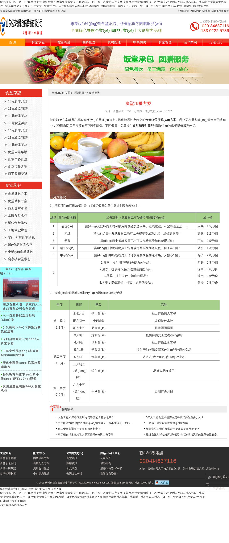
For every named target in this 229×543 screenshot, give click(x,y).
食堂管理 (165, 42)
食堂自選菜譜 (17, 152)
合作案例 (190, 42)
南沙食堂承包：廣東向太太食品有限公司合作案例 (22, 294)
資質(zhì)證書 (108, 473)
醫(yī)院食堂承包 (20, 244)
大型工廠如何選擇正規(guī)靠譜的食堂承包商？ (86, 417)
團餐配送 (88, 42)
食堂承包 (38, 42)
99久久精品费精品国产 (13, 504)
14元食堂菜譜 (18, 130)
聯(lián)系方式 (217, 478)
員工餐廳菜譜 (17, 174)
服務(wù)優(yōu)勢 (111, 468)
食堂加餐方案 (17, 166)
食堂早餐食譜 (17, 159)
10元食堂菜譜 (18, 101)
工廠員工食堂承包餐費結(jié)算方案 (167, 423)
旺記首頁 (78, 92)
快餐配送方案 (41, 463)
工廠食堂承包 (17, 215)
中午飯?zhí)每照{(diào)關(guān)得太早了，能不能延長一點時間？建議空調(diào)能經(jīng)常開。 (115, 423)
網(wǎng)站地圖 (200, 10)
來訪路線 (219, 488)
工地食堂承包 (17, 230)
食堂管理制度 (8, 473)
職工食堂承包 (17, 208)
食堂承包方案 (17, 194)
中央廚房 (139, 42)
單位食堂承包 (17, 223)
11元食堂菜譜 (18, 108)
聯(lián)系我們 (220, 10)
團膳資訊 (71, 463)
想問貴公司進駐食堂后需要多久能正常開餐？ (172, 428)
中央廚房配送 (41, 473)
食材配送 (114, 42)
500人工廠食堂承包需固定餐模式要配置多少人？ (175, 417)
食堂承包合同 (8, 463)
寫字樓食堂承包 (19, 259)
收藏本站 (183, 10)
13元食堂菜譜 (18, 123)
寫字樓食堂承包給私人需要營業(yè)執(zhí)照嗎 (85, 434)
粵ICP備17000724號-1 (141, 482)
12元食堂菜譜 (18, 116)
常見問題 (71, 468)
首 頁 (12, 42)
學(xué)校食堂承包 (21, 237)
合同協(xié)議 (74, 473)
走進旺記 (215, 42)
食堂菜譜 (63, 42)
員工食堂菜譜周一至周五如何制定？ (79, 428)
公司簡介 (105, 458)
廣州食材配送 (41, 468)
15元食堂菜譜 (18, 137)
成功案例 (105, 463)
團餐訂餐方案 (41, 458)
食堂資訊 (71, 458)
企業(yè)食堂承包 (20, 252)
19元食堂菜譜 (18, 145)
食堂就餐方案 (17, 201)
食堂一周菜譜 (8, 468)
